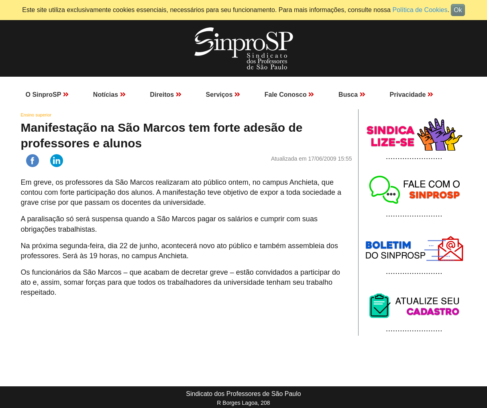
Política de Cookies (419, 9)
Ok (458, 9)
